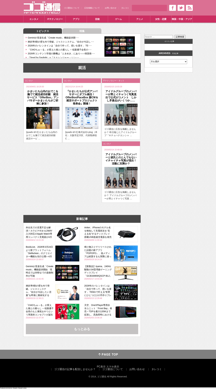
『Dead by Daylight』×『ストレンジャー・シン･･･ (53, 57)
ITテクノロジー (55, 19)
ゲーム (118, 19)
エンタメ (33, 19)
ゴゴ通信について (71, 8)
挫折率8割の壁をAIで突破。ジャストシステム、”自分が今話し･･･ (61, 41)
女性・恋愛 (160, 19)
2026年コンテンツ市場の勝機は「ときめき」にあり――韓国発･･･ (61, 53)
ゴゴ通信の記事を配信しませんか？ (75, 369)
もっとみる (82, 329)
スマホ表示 (112, 366)
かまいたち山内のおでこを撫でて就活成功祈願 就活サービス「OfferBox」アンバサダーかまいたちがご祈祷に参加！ (43, 97)
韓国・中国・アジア (182, 19)
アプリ (76, 19)
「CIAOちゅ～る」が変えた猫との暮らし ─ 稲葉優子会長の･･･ (60, 49)
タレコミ (125, 8)
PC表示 (101, 366)
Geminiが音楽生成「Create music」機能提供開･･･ (53, 37)
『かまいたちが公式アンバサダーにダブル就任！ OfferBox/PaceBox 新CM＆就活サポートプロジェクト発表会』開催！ (82, 97)
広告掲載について (92, 8)
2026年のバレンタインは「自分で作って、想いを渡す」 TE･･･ (60, 45)
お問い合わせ (110, 8)
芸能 (97, 19)
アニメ (139, 19)
